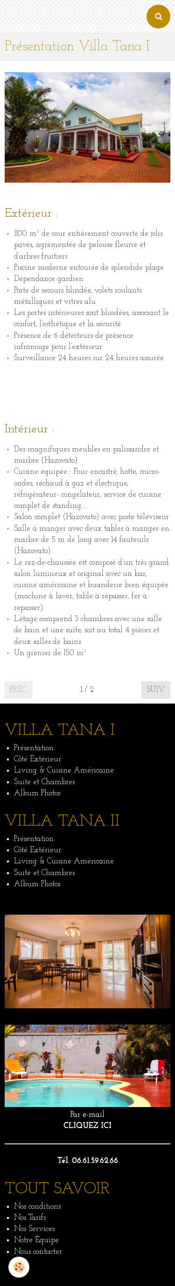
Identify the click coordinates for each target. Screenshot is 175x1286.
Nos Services (34, 1229)
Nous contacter (38, 1252)
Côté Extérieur (37, 759)
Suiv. (156, 690)
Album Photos (37, 793)
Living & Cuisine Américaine (64, 770)
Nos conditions (37, 1207)
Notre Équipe (36, 1240)
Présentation (34, 748)
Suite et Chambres (44, 782)
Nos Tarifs (30, 1218)
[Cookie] (18, 1267)
